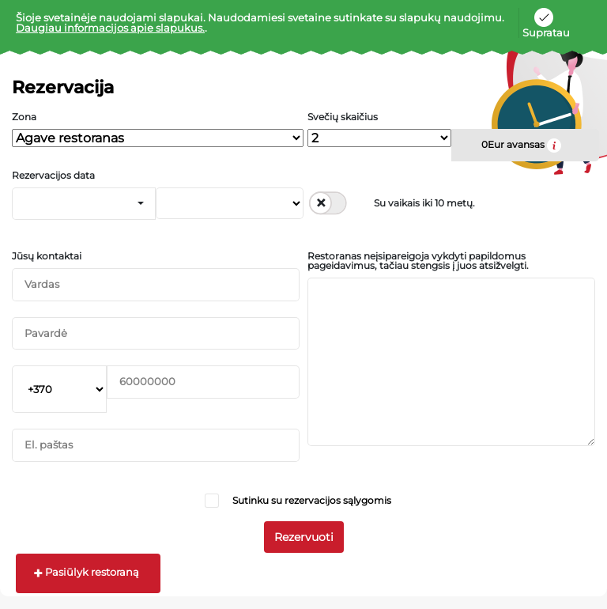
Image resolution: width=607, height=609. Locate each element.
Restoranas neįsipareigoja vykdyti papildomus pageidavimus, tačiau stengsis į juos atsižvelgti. (418, 261)
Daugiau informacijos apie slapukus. (110, 27)
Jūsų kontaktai (46, 256)
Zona (24, 117)
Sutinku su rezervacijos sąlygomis (311, 500)
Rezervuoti (304, 537)
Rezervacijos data (53, 175)
